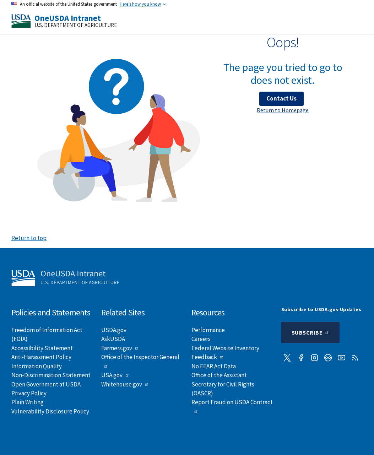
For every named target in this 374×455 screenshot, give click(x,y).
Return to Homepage (283, 110)
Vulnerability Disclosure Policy (50, 411)
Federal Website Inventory (225, 348)
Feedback (207, 357)
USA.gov (115, 375)
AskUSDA (113, 339)
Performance (208, 330)
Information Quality (36, 366)
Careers (201, 339)
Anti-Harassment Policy (41, 357)
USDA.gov (113, 330)
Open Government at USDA (46, 384)
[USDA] (21, 21)
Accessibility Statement (42, 348)
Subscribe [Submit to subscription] (310, 332)
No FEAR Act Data (213, 366)
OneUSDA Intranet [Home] (67, 18)
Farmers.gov (120, 348)
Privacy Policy (29, 393)
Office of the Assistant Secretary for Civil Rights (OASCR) (222, 384)
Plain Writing (27, 402)
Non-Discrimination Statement (51, 375)
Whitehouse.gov (125, 384)
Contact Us (281, 98)
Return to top (29, 238)
